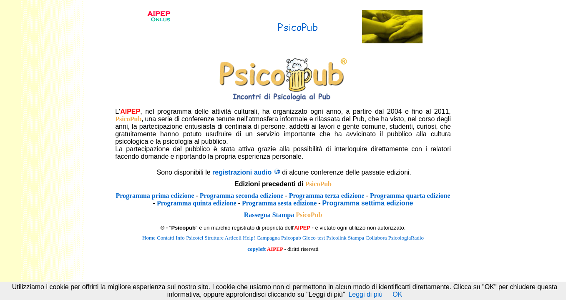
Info (180, 238)
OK (397, 294)
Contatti (165, 238)
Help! (249, 238)
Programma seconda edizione (242, 195)
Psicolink (336, 238)
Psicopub (291, 238)
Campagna (268, 238)
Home (149, 238)
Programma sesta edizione (279, 203)
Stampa (356, 238)
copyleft (256, 249)
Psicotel (194, 238)
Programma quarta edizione (410, 195)
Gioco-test (313, 238)
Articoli (233, 238)
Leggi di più (365, 294)
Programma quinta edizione (196, 203)
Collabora (376, 238)
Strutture (214, 238)
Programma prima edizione (155, 195)
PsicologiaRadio (406, 238)
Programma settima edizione (367, 203)
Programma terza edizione (327, 195)
